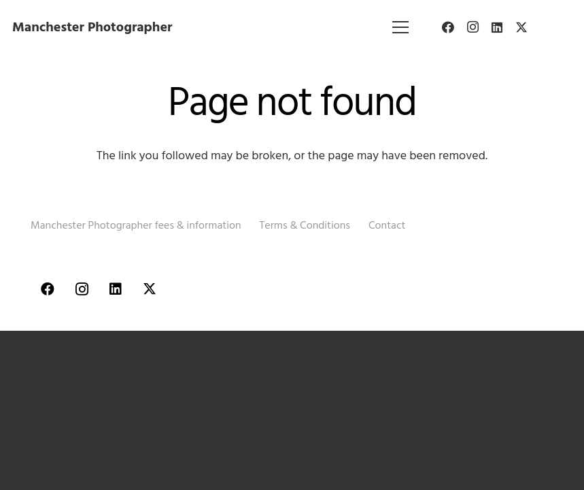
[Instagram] (472, 27)
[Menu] (401, 27)
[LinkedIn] (497, 27)
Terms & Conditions (305, 225)
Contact (386, 225)
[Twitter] (521, 27)
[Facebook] (448, 27)
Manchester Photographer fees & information (136, 225)
